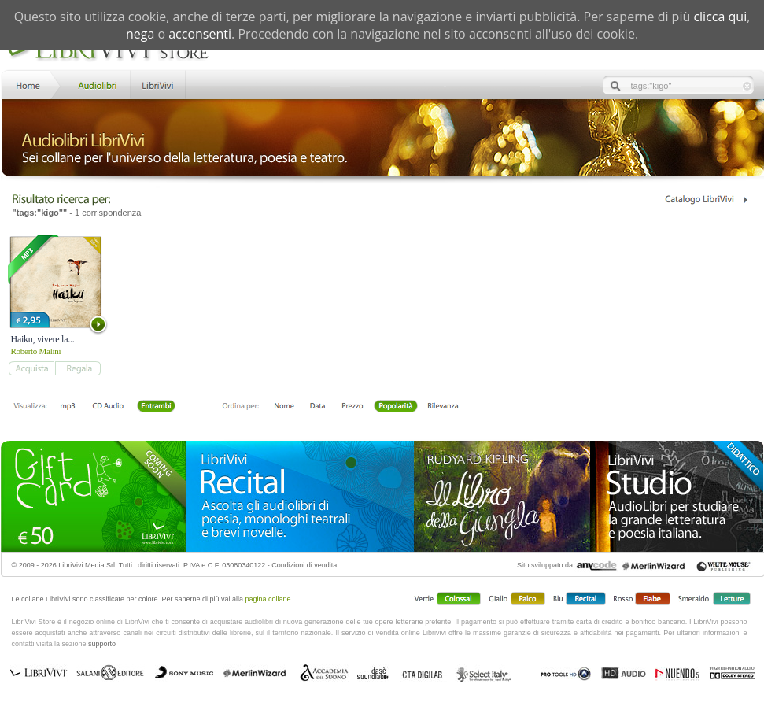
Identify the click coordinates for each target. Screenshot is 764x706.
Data (317, 407)
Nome (284, 407)
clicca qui (720, 16)
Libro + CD (108, 407)
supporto (102, 644)
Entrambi (155, 407)
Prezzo (352, 407)
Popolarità (395, 407)
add (31, 368)
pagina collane (268, 599)
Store (96, 83)
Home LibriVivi (31, 83)
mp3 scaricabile (67, 407)
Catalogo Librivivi (705, 199)
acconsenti (199, 34)
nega (140, 34)
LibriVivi (158, 83)
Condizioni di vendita (304, 565)
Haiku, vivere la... (43, 339)
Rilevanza (442, 407)
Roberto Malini (36, 351)
